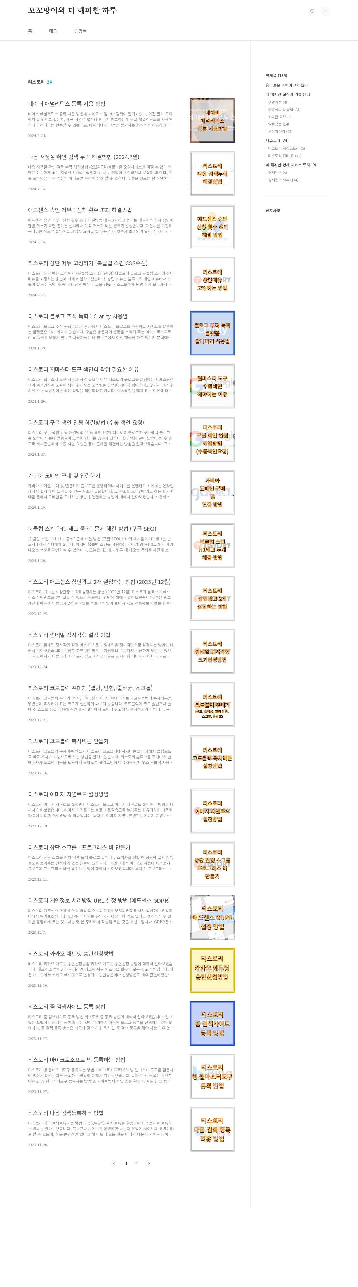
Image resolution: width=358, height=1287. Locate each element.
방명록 (80, 30)
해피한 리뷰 (279, 116)
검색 (312, 11)
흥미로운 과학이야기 (287, 85)
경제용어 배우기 (283, 180)
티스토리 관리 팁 (284, 155)
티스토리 (277, 140)
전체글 (276, 75)
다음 (148, 1163)
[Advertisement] (131, 1223)
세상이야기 (280, 131)
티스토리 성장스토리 (286, 148)
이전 (114, 1163)
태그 (53, 30)
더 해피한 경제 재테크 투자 (291, 164)
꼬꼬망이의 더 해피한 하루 (72, 11)
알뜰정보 (278, 124)
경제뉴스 (277, 172)
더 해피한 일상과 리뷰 (288, 94)
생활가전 (277, 102)
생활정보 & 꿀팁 (284, 109)
